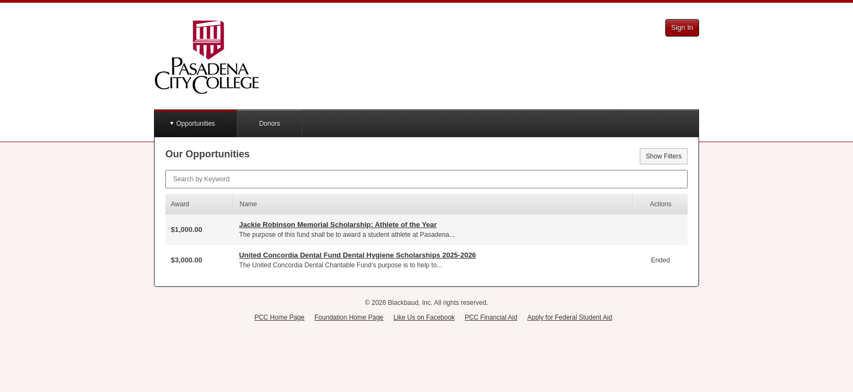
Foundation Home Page (349, 317)
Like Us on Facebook (424, 317)
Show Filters (664, 156)
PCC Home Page (280, 317)
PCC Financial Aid (491, 317)
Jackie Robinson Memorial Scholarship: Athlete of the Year (337, 224)
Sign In (682, 27)
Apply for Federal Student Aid (569, 317)
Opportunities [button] (195, 123)
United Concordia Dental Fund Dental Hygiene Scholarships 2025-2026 (357, 255)
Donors (269, 123)
